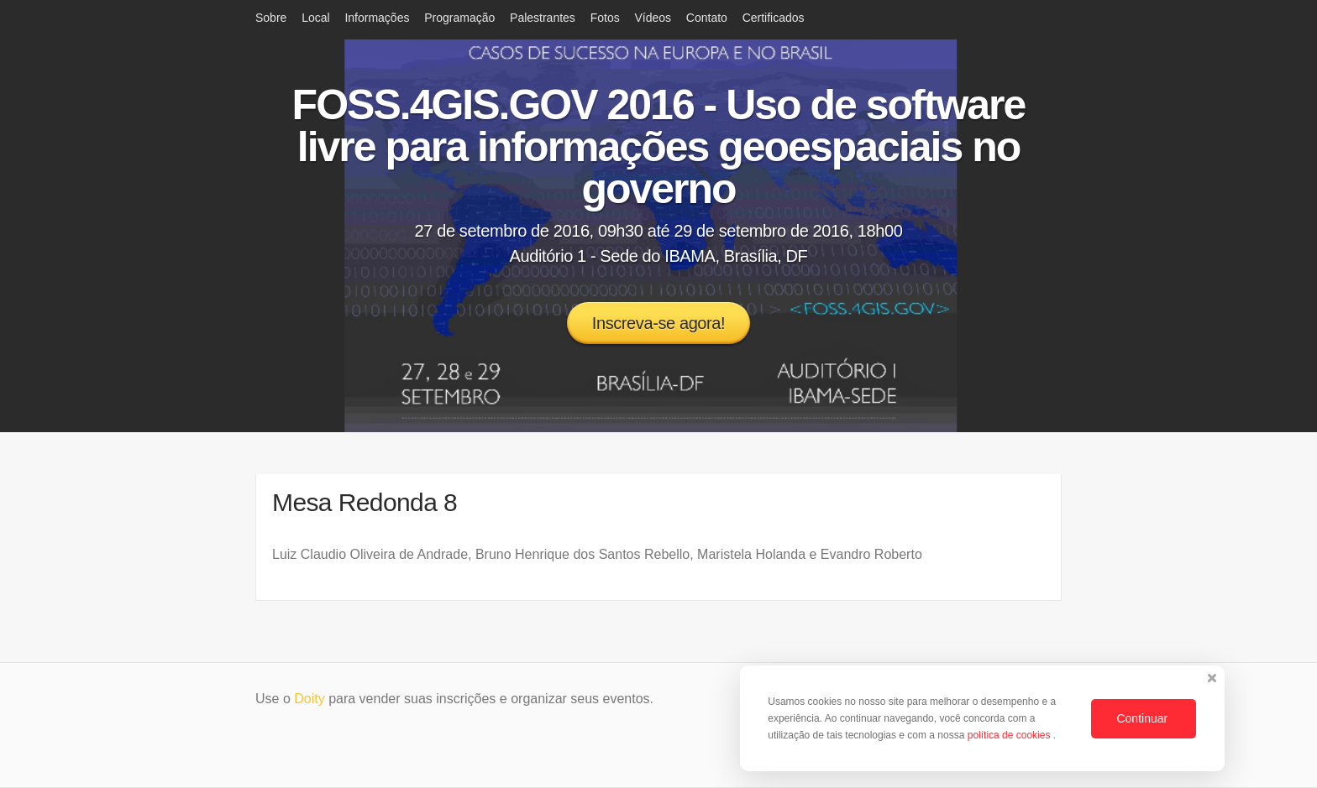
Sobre (270, 17)
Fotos (605, 17)
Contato (706, 17)
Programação (459, 17)
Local (315, 17)
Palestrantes (542, 17)
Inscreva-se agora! (658, 323)
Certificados (773, 17)
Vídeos (652, 17)
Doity (309, 698)
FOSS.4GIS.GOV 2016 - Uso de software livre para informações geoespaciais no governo (659, 146)
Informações (376, 17)
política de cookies (1010, 735)
